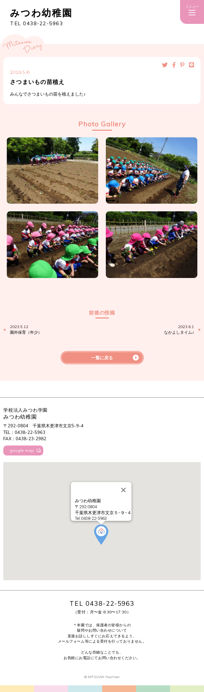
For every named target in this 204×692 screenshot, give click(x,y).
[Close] (123, 490)
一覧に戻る (102, 357)
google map (22, 450)
